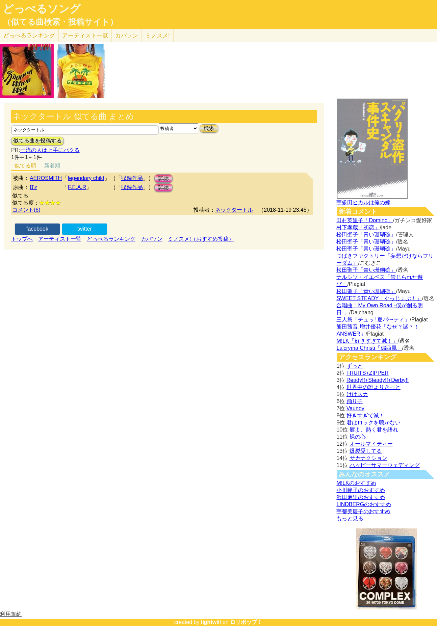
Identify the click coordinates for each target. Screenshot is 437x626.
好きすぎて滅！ (365, 415)
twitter (84, 229)
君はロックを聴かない (373, 422)
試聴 (163, 178)
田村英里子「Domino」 (364, 220)
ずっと (354, 366)
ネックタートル (234, 210)
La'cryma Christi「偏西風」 (369, 348)
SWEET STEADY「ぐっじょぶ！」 (379, 298)
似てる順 (25, 165)
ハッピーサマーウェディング (385, 465)
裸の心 (358, 437)
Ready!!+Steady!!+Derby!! (377, 380)
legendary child (86, 178)
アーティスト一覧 (59, 239)
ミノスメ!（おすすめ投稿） (201, 239)
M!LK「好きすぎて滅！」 (366, 341)
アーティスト (85, 35)
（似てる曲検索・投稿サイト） (60, 22)
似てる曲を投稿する (37, 141)
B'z (33, 187)
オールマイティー (371, 444)
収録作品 (132, 178)
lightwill (211, 622)
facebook (37, 229)
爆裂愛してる (366, 451)
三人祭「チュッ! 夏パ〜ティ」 (373, 319)
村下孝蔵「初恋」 (358, 227)
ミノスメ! (157, 35)
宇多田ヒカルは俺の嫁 (363, 202)
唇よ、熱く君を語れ (374, 430)
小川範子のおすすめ (360, 490)
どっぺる (29, 35)
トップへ (22, 239)
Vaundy (355, 408)
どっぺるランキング (111, 239)
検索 (209, 128)
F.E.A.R (77, 187)
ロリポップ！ (246, 622)
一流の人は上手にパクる (50, 150)
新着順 (52, 165)
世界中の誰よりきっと (373, 387)
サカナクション (368, 458)
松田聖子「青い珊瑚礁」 (366, 234)
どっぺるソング (42, 9)
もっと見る (349, 518)
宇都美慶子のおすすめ (363, 511)
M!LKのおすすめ (356, 483)
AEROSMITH (46, 178)
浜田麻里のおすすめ (360, 497)
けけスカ (357, 394)
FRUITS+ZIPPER (367, 373)
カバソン (126, 35)
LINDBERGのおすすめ (363, 504)
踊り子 (354, 401)
